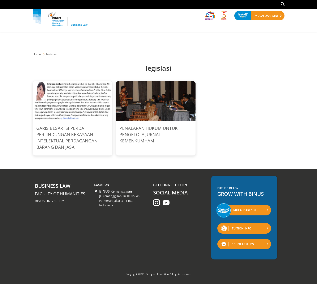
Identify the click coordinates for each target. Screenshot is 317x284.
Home (37, 54)
